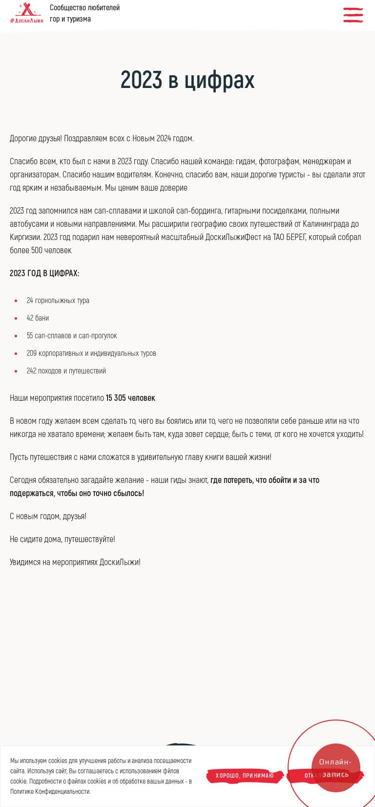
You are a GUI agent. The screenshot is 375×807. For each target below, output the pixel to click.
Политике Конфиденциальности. (50, 791)
